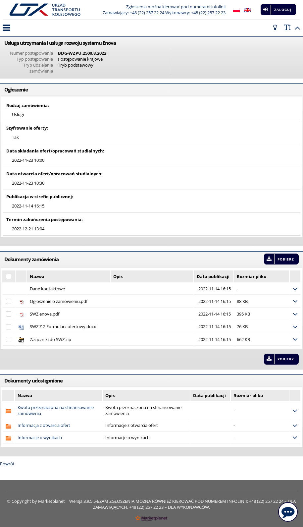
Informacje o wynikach (40, 437)
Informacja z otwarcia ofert (44, 425)
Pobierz (286, 259)
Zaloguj (282, 9)
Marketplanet (51, 501)
